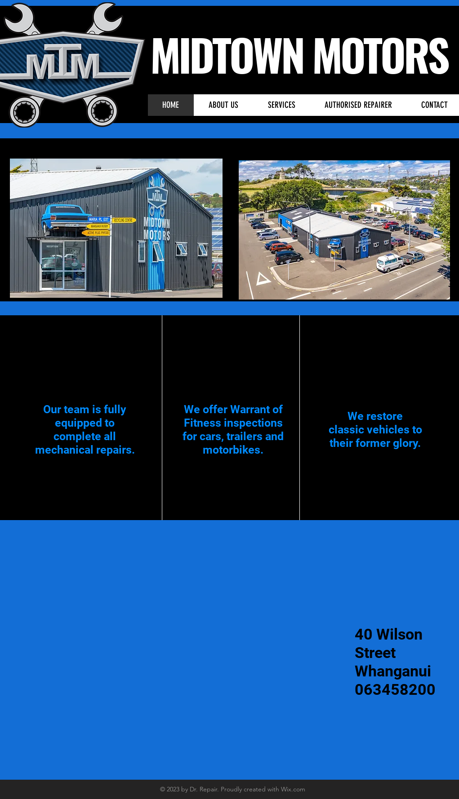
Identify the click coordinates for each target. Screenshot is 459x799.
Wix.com (293, 789)
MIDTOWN (231, 54)
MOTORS (380, 54)
